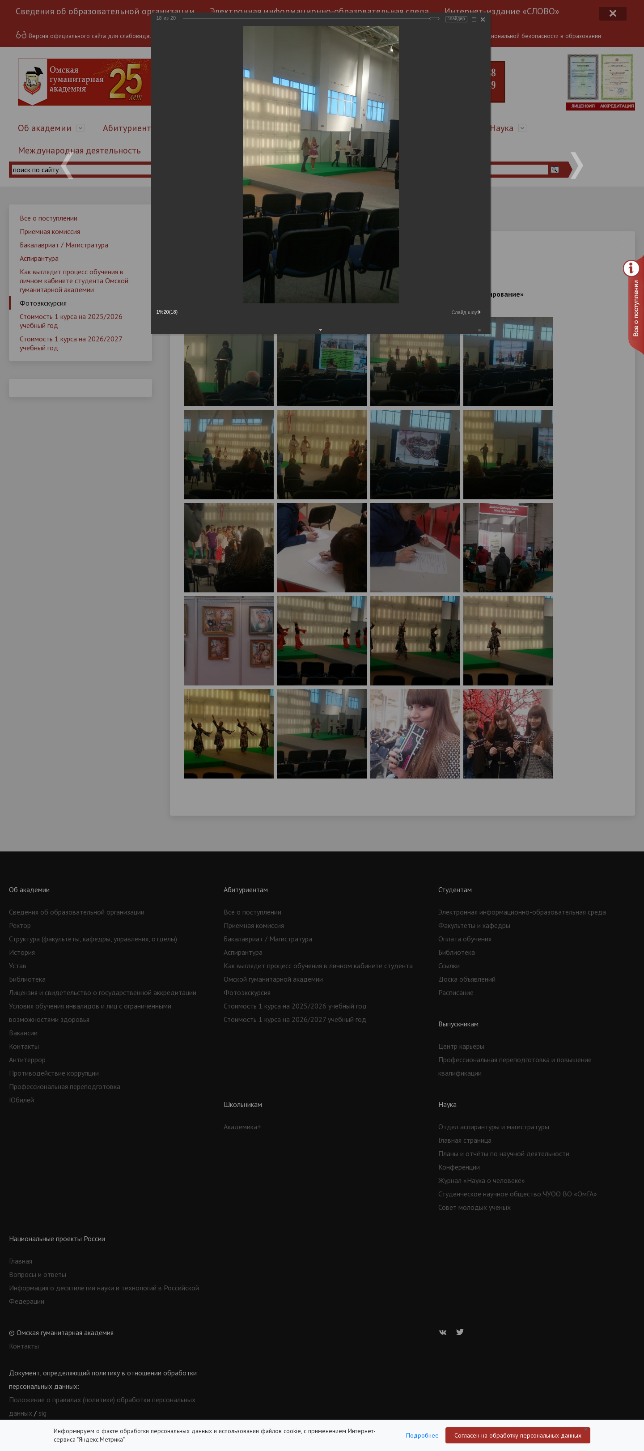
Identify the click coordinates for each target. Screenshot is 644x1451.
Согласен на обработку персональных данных (517, 1435)
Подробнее (422, 1435)
